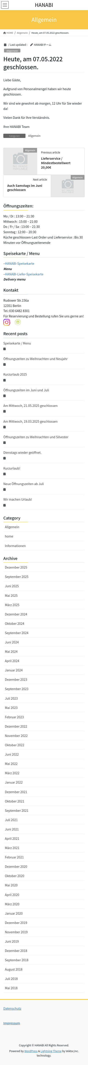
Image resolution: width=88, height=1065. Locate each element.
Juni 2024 (12, 642)
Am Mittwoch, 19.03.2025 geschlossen (30, 421)
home (9, 536)
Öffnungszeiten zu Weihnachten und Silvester (35, 437)
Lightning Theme (51, 1051)
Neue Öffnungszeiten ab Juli (23, 484)
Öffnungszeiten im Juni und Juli (26, 390)
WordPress (31, 1051)
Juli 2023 (11, 698)
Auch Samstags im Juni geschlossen (24, 187)
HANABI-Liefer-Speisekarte (24, 274)
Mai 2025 (11, 595)
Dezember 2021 (16, 792)
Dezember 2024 (16, 614)
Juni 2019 (12, 941)
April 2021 (12, 838)
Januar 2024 (14, 670)
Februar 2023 (14, 717)
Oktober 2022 (14, 745)
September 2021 (16, 810)
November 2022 (16, 735)
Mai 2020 (11, 885)
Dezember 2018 (16, 950)
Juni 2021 (12, 829)
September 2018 (16, 960)
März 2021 (12, 848)
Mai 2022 (11, 763)
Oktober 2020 (14, 876)
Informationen (15, 545)
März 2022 (12, 773)
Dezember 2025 (16, 567)
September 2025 (16, 576)
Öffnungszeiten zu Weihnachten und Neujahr (35, 358)
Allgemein (12, 50)
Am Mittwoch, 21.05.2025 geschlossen (30, 405)
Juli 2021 (11, 820)
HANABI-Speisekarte (19, 263)
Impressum (11, 1023)
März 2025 (12, 605)
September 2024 (16, 633)
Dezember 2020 (16, 866)
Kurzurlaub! (11, 468)
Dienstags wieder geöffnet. (22, 452)
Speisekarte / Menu (17, 343)
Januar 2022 (14, 782)
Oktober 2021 (14, 801)
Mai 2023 (11, 707)
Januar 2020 (14, 913)
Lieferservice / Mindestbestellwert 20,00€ (55, 162)
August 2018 (13, 969)
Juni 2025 (12, 586)
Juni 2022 (12, 754)
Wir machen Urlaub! (17, 499)
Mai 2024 (11, 651)
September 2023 (16, 689)
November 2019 (16, 932)
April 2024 (12, 661)
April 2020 (12, 894)
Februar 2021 (14, 857)
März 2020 (12, 904)
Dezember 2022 (16, 726)
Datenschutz (12, 1008)
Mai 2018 (11, 988)
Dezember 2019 (16, 922)
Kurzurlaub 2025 (15, 374)
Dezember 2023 (16, 679)
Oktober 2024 (14, 623)
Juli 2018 (11, 978)
